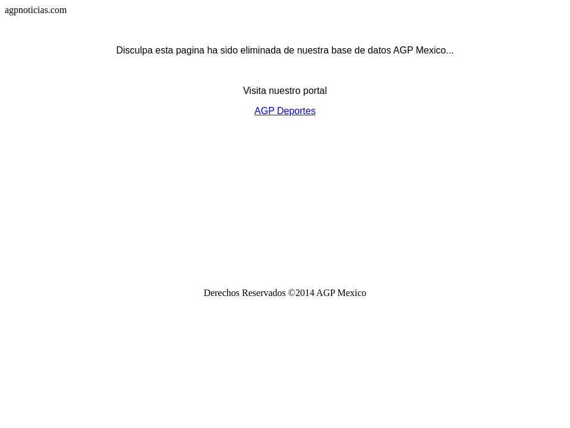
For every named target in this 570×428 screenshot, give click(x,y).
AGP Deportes (285, 111)
